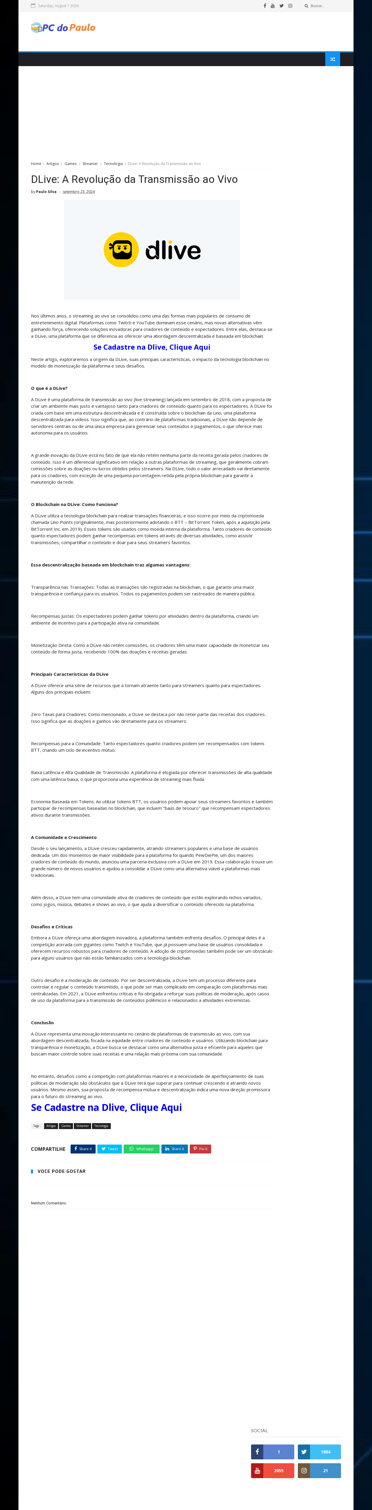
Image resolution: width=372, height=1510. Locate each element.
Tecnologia (116, 166)
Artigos (55, 166)
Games (74, 166)
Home (39, 166)
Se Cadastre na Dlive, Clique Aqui (135, 370)
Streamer (93, 166)
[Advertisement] (229, 32)
